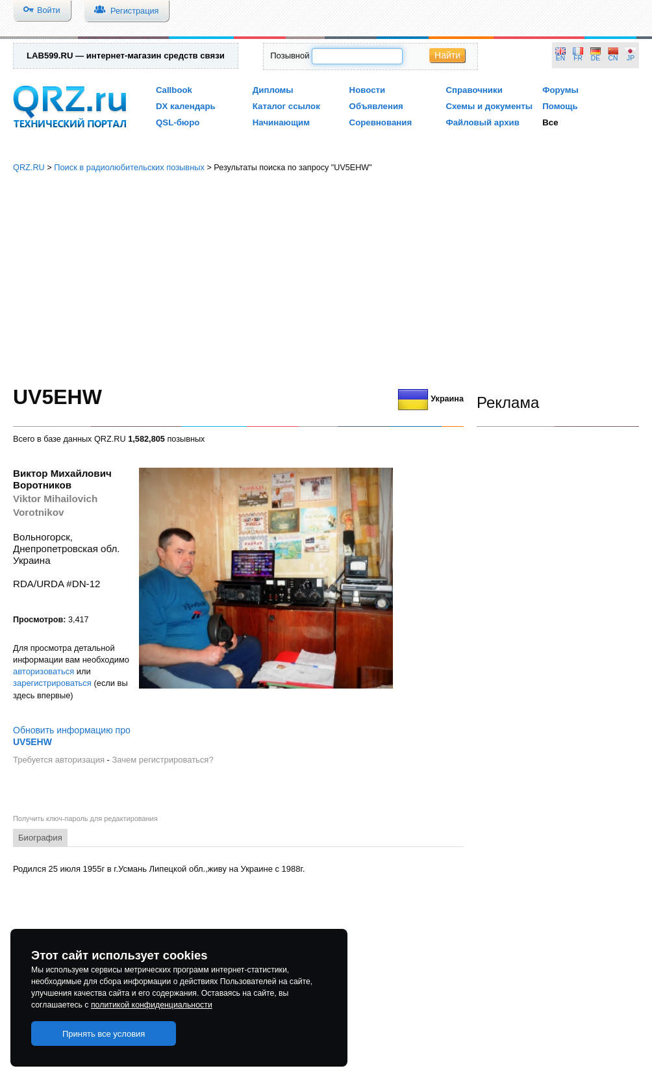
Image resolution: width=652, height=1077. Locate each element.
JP (630, 58)
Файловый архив (482, 122)
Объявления (376, 106)
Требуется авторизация (59, 760)
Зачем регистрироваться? (162, 760)
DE (595, 58)
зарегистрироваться (52, 683)
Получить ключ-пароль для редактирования (85, 818)
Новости (367, 90)
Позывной (289, 55)
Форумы (560, 90)
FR (578, 58)
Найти (447, 55)
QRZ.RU (29, 167)
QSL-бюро (177, 122)
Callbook (174, 90)
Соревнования (380, 122)
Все (550, 122)
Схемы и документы (489, 106)
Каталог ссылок (286, 106)
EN (560, 58)
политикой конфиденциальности (151, 1004)
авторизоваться (43, 671)
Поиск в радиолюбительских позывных (129, 167)
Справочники (473, 90)
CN (613, 58)
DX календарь (186, 106)
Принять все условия (103, 1034)
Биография (40, 838)
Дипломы (273, 90)
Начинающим (281, 122)
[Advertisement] (326, 279)
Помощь (560, 106)
